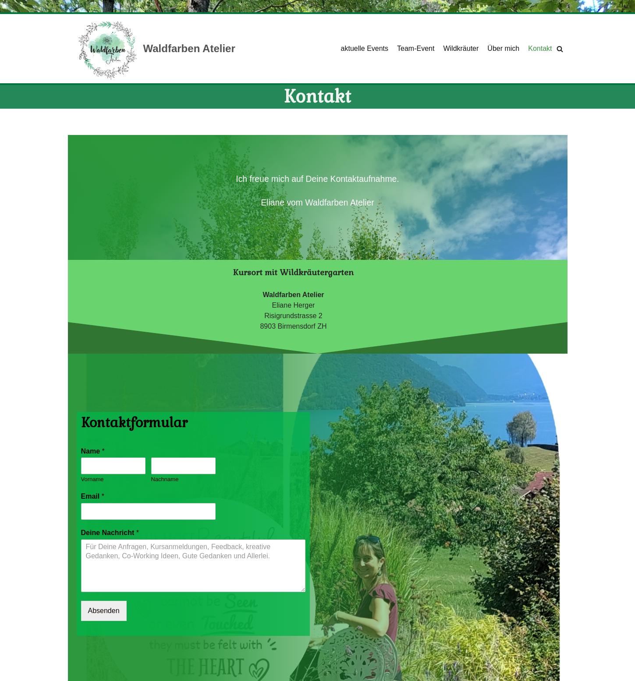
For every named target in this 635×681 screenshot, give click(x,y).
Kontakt (540, 48)
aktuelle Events (365, 48)
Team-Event (415, 48)
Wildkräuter (461, 48)
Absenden (104, 610)
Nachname (165, 479)
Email (92, 496)
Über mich (503, 48)
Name (93, 451)
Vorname (92, 479)
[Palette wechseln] (625, 6)
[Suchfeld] (560, 49)
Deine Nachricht (110, 532)
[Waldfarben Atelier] (156, 49)
